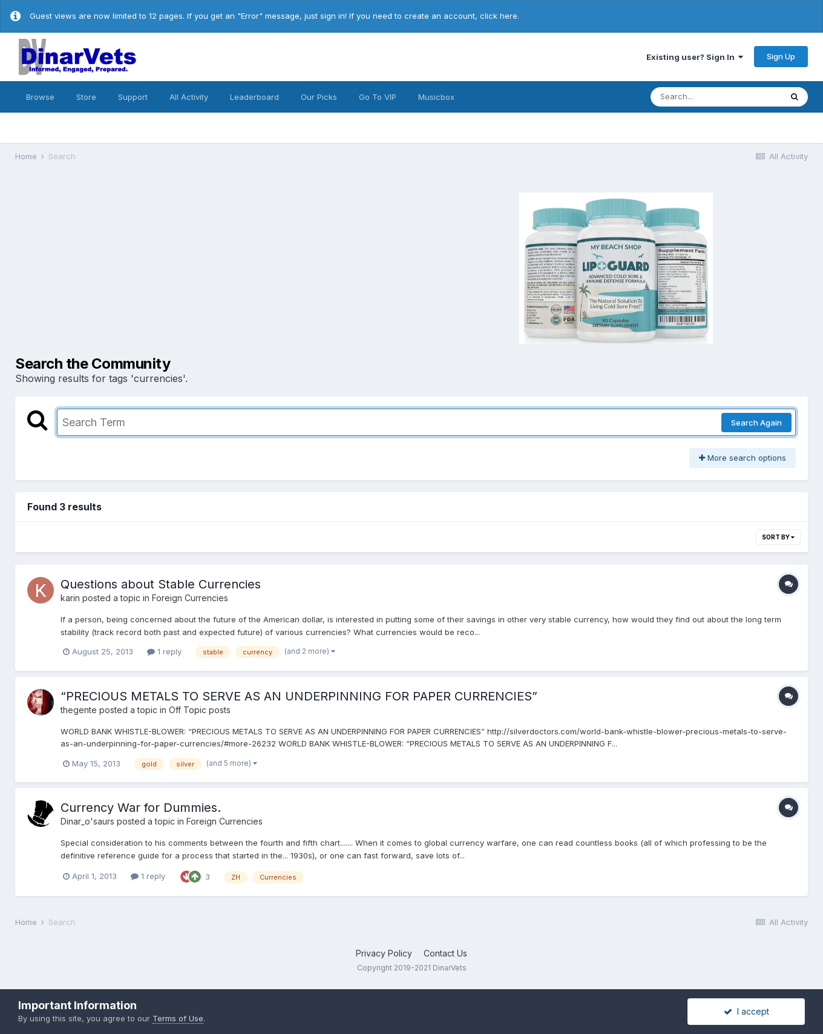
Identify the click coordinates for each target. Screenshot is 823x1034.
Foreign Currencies (190, 598)
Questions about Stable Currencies (161, 584)
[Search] (716, 97)
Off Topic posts (200, 710)
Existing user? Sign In (694, 57)
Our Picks (319, 97)
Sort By (778, 537)
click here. (499, 16)
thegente (79, 710)
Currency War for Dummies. (141, 807)
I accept (746, 1011)
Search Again (756, 422)
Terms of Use (177, 1018)
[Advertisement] (211, 266)
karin (70, 598)
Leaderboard (254, 97)
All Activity (188, 97)
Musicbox (436, 97)
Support (133, 97)
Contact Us (445, 953)
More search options (742, 458)
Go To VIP (377, 97)
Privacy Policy (384, 953)
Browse (40, 97)
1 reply (164, 651)
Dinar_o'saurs (87, 821)
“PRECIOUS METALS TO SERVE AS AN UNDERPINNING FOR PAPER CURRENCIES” (299, 696)
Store (86, 97)
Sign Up (781, 56)
